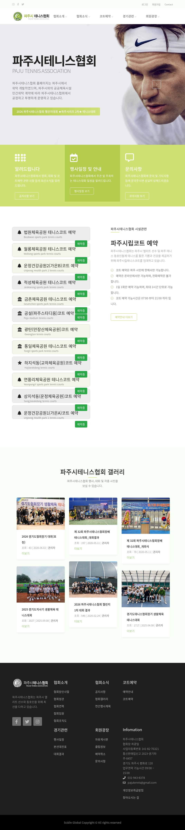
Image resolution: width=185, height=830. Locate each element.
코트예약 (128, 699)
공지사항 (100, 692)
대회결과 (59, 754)
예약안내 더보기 (124, 317)
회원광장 (152, 16)
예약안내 (128, 692)
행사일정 (59, 739)
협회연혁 (59, 706)
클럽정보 (100, 747)
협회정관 (59, 699)
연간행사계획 (103, 706)
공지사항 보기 (26, 196)
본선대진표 (60, 747)
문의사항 (100, 761)
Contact (169, 4)
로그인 (145, 4)
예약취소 (100, 754)
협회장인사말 (61, 692)
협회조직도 (60, 721)
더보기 (26, 553)
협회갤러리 (101, 699)
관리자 (51, 548)
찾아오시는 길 (131, 797)
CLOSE (141, 53)
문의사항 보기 (137, 196)
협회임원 (59, 713)
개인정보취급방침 (133, 790)
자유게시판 (101, 739)
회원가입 (156, 4)
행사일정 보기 (81, 191)
